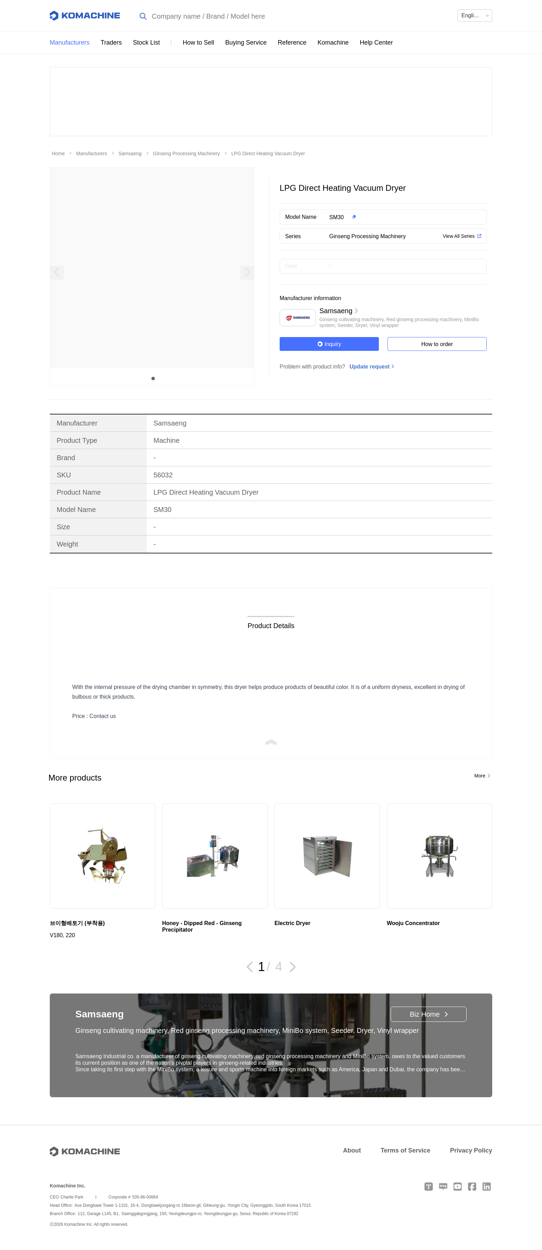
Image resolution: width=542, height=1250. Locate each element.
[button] (396, 217)
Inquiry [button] (329, 344)
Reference (292, 42)
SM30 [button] (336, 217)
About (352, 1150)
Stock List (146, 42)
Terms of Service (405, 1150)
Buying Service (246, 42)
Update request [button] (369, 367)
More (479, 775)
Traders (111, 42)
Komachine (333, 42)
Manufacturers (70, 42)
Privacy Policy (471, 1150)
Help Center (376, 42)
